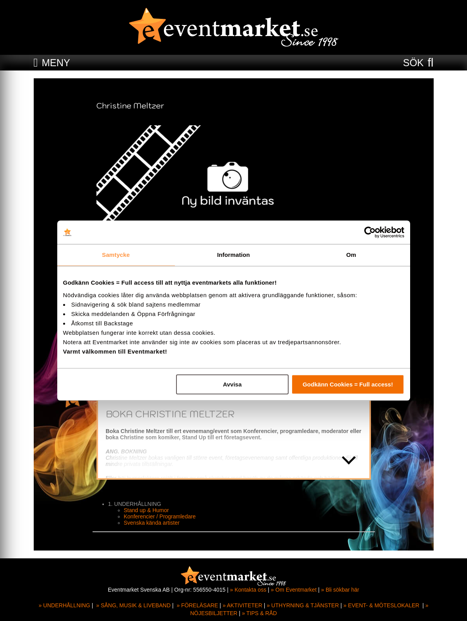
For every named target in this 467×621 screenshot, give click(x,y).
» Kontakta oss (248, 590)
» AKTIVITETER (242, 605)
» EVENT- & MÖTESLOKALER (381, 605)
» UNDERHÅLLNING (64, 605)
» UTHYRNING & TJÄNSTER (303, 605)
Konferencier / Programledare (160, 516)
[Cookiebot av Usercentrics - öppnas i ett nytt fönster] (370, 232)
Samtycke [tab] (116, 254)
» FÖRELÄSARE (197, 605)
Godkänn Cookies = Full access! (348, 384)
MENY (56, 62)
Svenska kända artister (152, 523)
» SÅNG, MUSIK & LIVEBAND (133, 605)
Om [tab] (351, 254)
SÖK (413, 62)
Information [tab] (233, 254)
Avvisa (232, 384)
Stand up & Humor (146, 510)
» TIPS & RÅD (259, 613)
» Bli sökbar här (340, 590)
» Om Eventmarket (294, 590)
